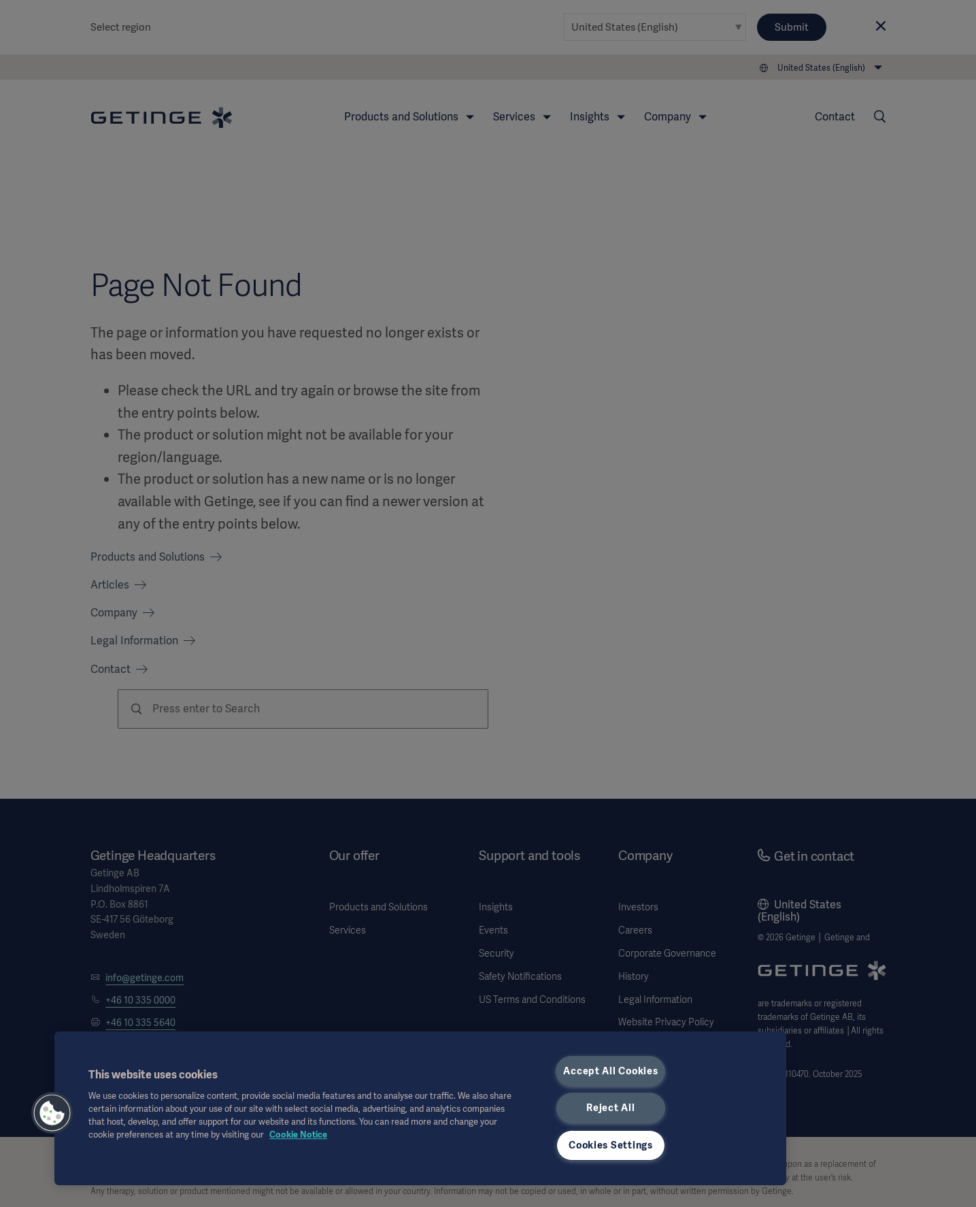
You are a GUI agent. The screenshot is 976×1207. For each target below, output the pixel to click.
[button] (52, 1113)
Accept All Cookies (610, 1071)
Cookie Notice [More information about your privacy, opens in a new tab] (298, 1134)
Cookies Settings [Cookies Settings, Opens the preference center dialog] (611, 1145)
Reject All (610, 1108)
